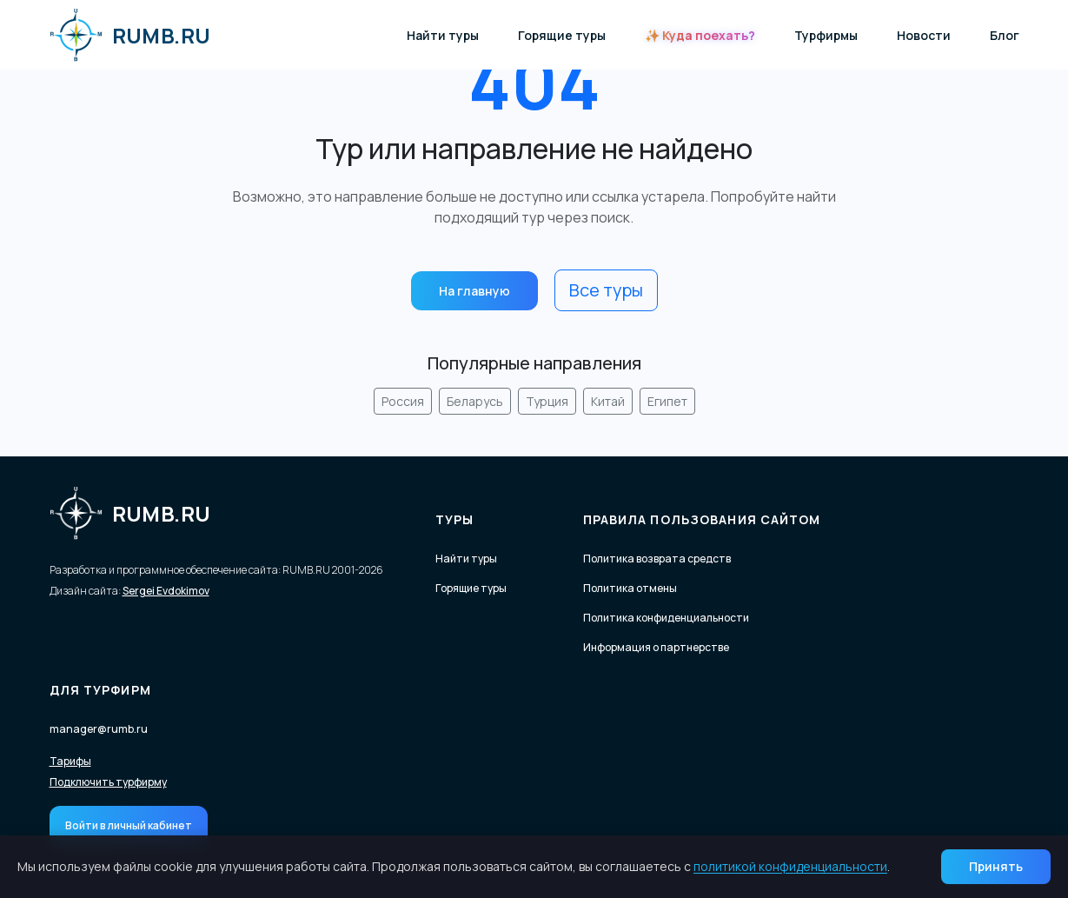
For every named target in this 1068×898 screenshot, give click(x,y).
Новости (924, 35)
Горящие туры (562, 35)
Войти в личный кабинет (128, 825)
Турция (547, 401)
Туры (454, 519)
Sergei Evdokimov (166, 590)
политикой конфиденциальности (790, 866)
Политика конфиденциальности (666, 617)
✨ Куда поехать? (700, 35)
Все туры (606, 290)
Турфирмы (826, 35)
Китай (608, 401)
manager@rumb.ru (99, 729)
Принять (996, 866)
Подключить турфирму (108, 782)
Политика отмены (630, 588)
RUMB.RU (130, 35)
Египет (667, 401)
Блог (1004, 35)
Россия (402, 401)
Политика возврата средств (657, 558)
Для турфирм (100, 690)
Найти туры (443, 35)
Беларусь (475, 401)
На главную (474, 291)
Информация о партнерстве (656, 647)
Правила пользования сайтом (702, 519)
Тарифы (70, 761)
